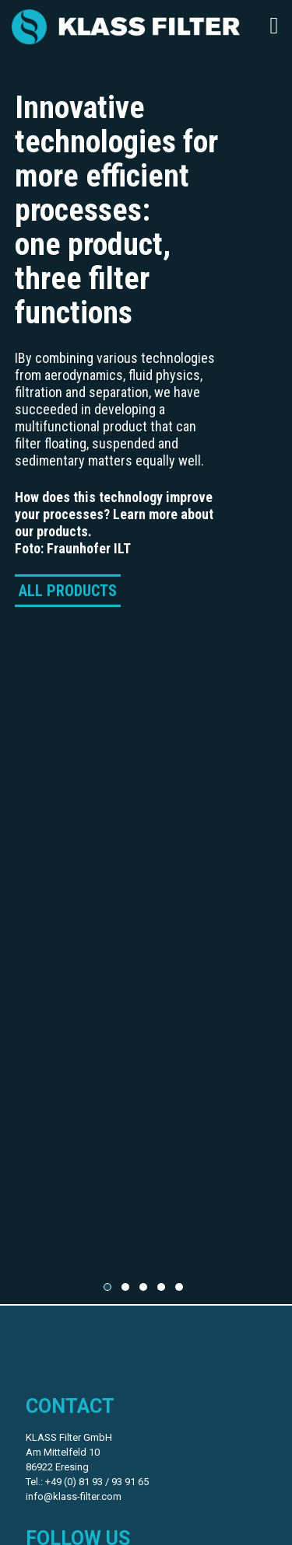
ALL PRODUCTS (68, 590)
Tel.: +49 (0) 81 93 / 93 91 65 (87, 1481)
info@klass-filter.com (73, 1496)
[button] (107, 1287)
